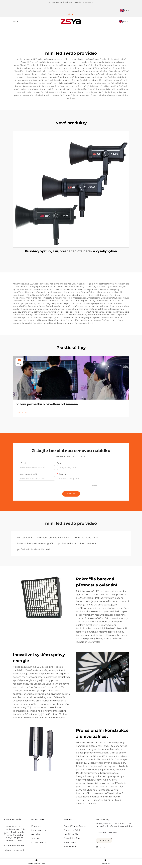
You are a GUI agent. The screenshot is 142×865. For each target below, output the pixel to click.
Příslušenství (70, 846)
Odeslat (71, 494)
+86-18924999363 (15, 845)
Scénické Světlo (72, 838)
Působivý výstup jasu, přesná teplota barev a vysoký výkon (71, 251)
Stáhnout (36, 838)
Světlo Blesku (70, 842)
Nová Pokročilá (71, 834)
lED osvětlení (24, 537)
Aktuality (35, 834)
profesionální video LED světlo (34, 549)
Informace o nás (39, 830)
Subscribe (104, 840)
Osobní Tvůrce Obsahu (75, 826)
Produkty (36, 826)
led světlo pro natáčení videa (53, 537)
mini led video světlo (86, 537)
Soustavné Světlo (72, 830)
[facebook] (69, 14)
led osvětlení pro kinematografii (35, 543)
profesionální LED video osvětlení (77, 543)
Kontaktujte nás (39, 842)
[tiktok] (73, 14)
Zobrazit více (21, 412)
